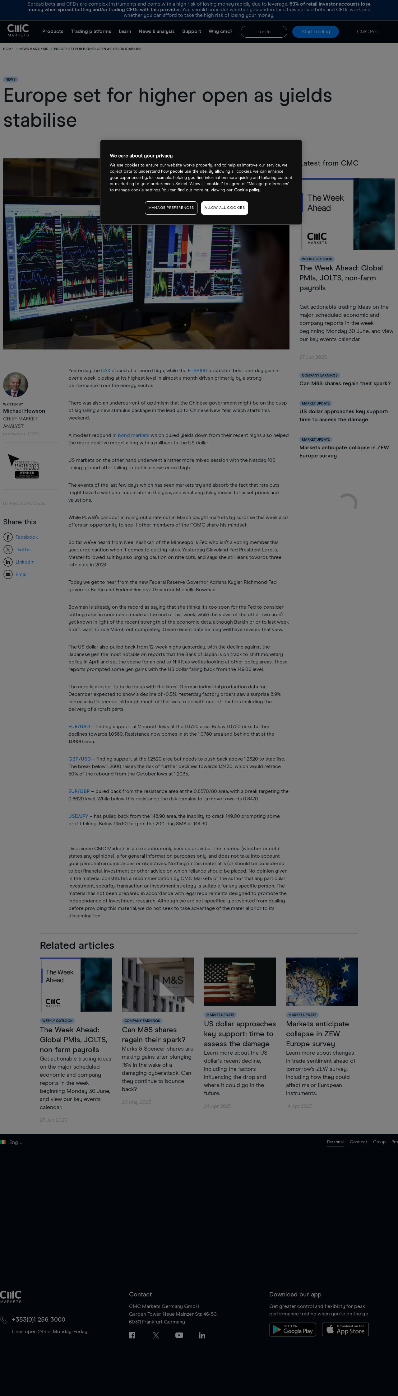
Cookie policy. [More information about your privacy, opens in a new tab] (247, 190)
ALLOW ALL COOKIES (225, 208)
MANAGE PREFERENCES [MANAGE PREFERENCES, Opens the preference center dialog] (171, 208)
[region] (201, 182)
